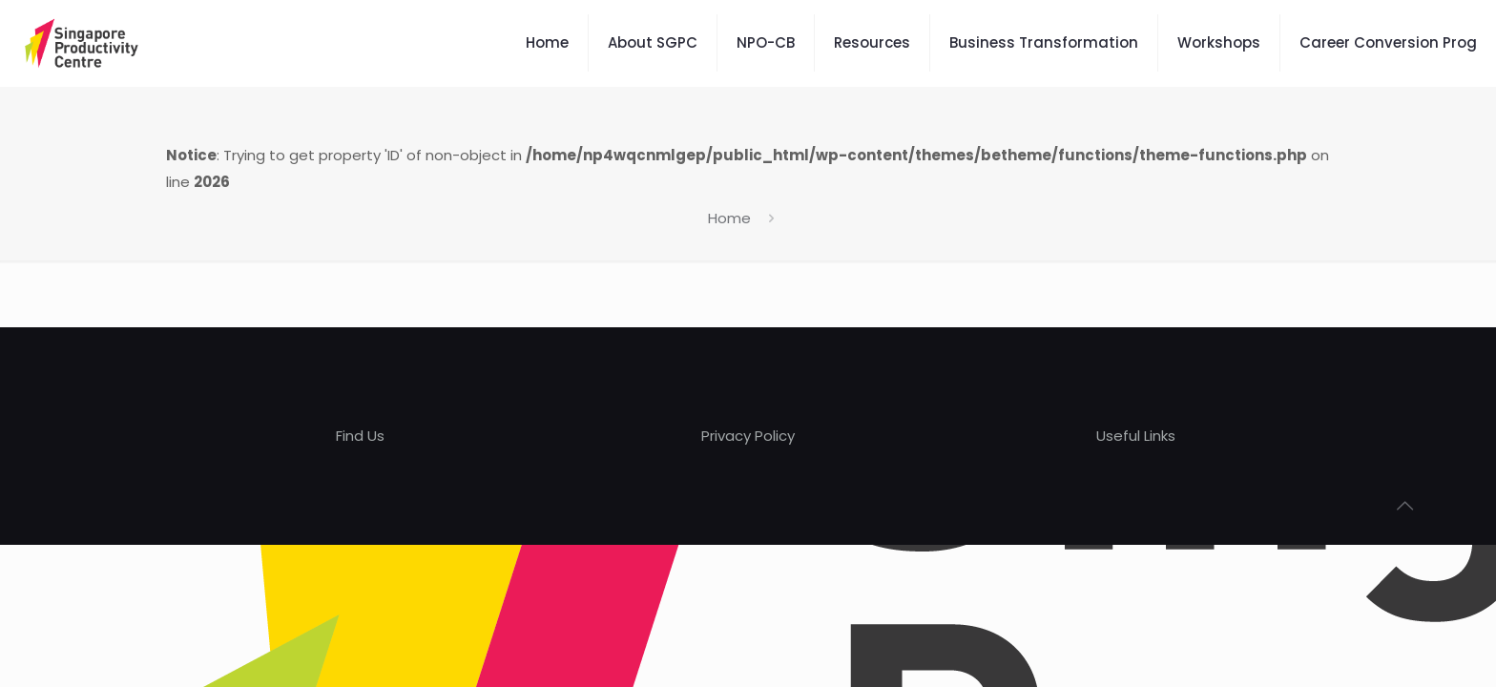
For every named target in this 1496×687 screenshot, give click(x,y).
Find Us (360, 436)
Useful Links (1135, 436)
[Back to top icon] (1404, 506)
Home (729, 218)
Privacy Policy (748, 436)
